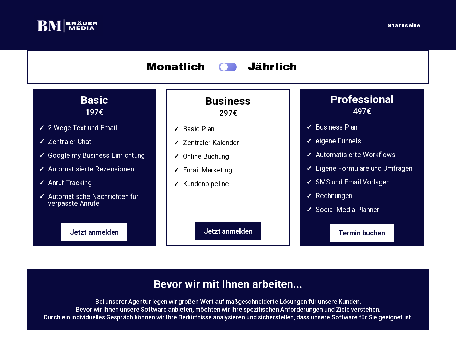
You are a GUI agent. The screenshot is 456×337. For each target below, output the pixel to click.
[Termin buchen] (362, 233)
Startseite (404, 26)
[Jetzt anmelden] (94, 232)
